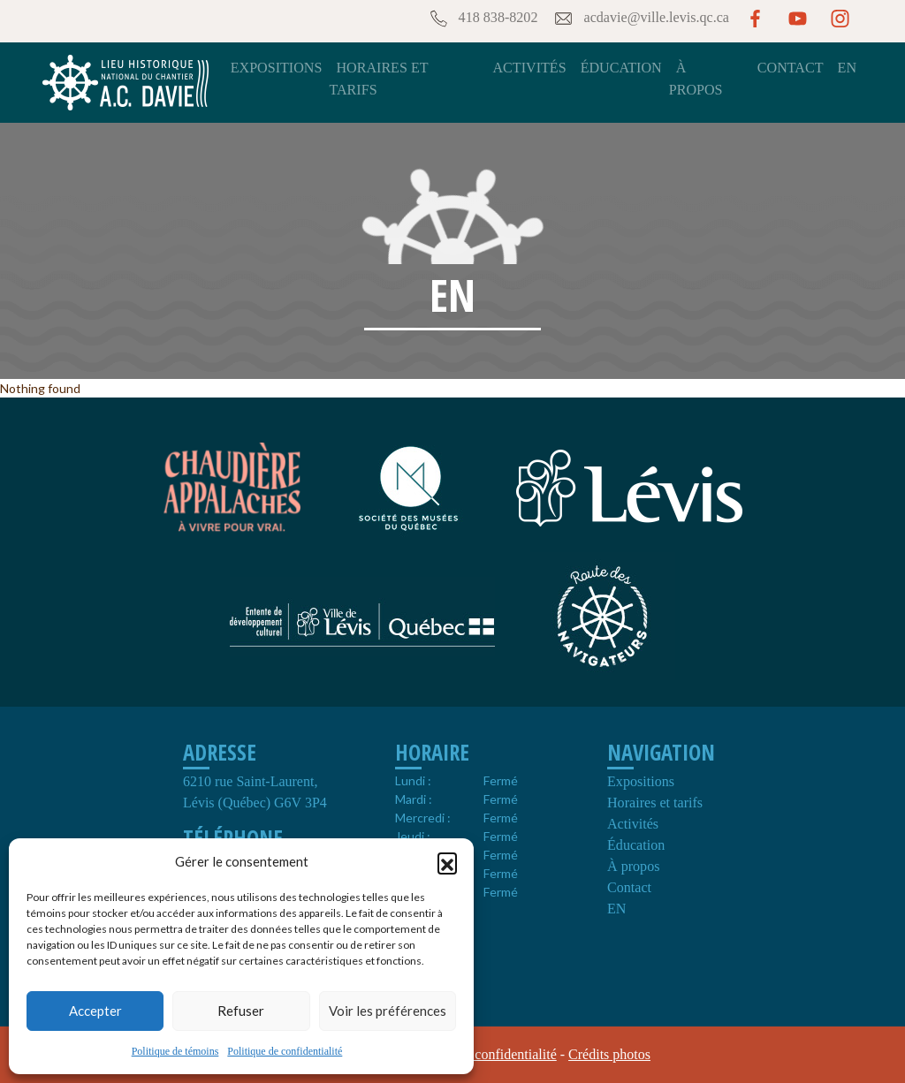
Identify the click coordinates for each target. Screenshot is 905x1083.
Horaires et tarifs (655, 802)
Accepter (95, 1011)
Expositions (277, 67)
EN (847, 67)
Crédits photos (609, 1054)
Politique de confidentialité (284, 1051)
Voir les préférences (387, 1011)
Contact (790, 67)
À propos (633, 866)
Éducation (621, 67)
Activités (529, 67)
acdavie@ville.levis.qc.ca (640, 18)
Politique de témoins (175, 1051)
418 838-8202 (482, 18)
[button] (447, 862)
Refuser (240, 1011)
